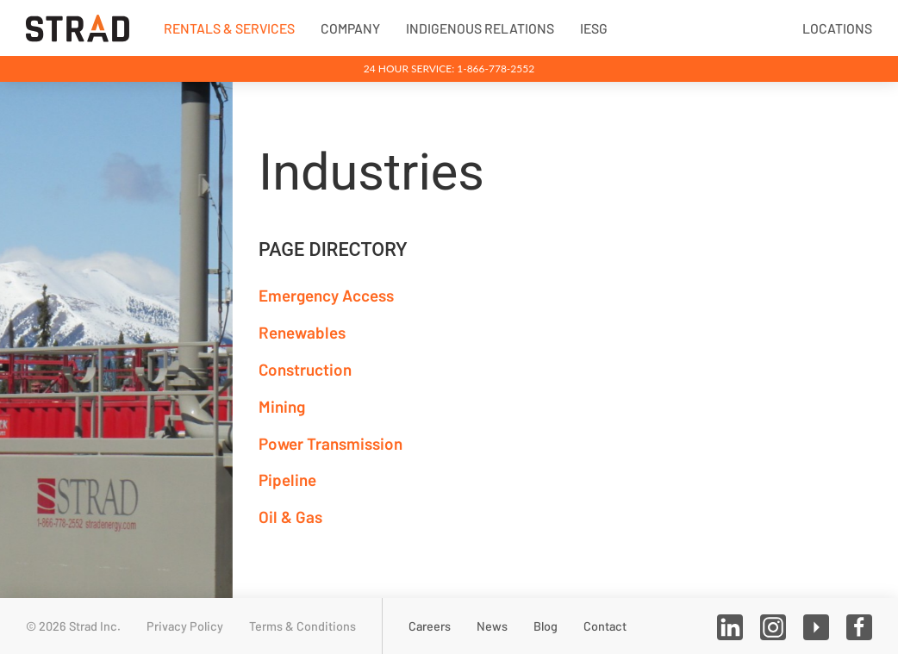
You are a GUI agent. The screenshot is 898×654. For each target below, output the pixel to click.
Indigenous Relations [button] (480, 28)
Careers (429, 626)
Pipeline (287, 479)
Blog (545, 626)
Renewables (302, 332)
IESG (594, 28)
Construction (305, 369)
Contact (605, 626)
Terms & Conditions (302, 626)
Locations (837, 28)
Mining (282, 406)
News (492, 626)
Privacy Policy (185, 626)
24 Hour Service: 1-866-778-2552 (449, 68)
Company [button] (350, 28)
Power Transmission (330, 443)
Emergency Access (326, 295)
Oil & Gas (290, 516)
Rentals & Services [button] (229, 28)
